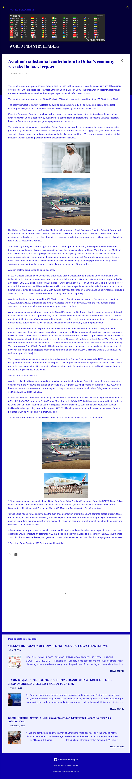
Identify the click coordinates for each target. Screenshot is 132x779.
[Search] (128, 8)
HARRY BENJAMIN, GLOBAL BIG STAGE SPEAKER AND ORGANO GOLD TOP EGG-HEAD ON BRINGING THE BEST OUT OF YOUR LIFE (60, 681)
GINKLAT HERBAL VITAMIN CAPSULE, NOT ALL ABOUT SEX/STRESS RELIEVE (57, 645)
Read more (117, 671)
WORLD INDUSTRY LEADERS (34, 46)
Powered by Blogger (66, 759)
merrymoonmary (72, 765)
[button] (122, 61)
